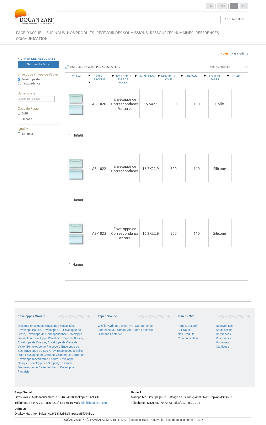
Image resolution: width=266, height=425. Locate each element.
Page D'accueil (187, 325)
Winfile (102, 325)
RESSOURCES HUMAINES (171, 33)
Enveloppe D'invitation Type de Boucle (58, 338)
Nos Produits (240, 53)
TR (210, 6)
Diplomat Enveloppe (31, 325)
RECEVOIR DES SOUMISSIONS (122, 33)
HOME (225, 53)
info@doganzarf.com (94, 402)
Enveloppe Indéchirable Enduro (38, 359)
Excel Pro (127, 325)
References (223, 334)
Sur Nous (184, 330)
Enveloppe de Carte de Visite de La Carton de (54, 355)
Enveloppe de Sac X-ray (39, 350)
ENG (222, 6)
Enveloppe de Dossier (32, 342)
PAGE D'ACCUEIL (30, 33)
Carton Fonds (144, 325)
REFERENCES (207, 33)
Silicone (25, 119)
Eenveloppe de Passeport (43, 346)
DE (244, 6)
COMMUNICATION (32, 38)
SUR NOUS (56, 33)
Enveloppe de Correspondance (29, 81)
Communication (188, 338)
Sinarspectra (106, 330)
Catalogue (222, 346)
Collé (23, 113)
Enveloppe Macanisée (59, 325)
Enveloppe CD (52, 330)
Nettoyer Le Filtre (38, 64)
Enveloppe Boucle (29, 330)
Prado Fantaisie (142, 330)
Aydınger (113, 325)
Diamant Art (123, 330)
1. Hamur (25, 133)
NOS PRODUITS (80, 33)
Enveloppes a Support (44, 363)
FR (234, 6)
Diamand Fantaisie (110, 334)
